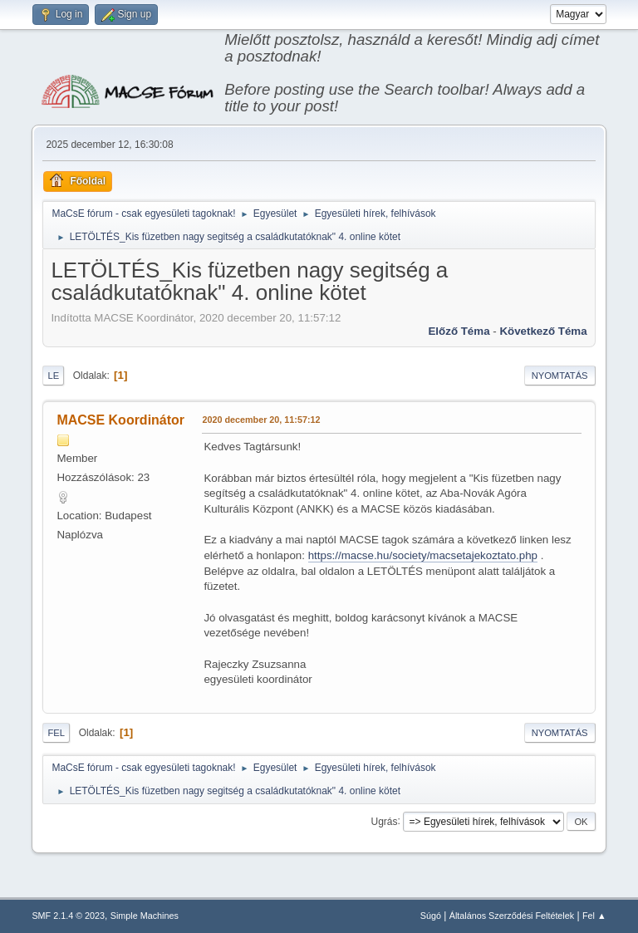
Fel (56, 733)
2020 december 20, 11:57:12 (261, 420)
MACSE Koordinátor (120, 420)
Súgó (430, 916)
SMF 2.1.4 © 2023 (68, 916)
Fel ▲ (594, 916)
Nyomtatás (560, 376)
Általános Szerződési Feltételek (511, 916)
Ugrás (384, 821)
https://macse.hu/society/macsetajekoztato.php (422, 555)
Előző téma (458, 331)
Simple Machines (144, 916)
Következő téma (542, 331)
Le (53, 376)
